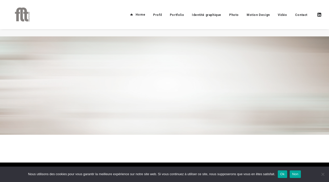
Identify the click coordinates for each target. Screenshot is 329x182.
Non (295, 174)
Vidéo (282, 18)
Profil (157, 18)
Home (140, 18)
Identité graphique (206, 18)
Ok (282, 174)
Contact (301, 18)
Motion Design (258, 18)
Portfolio (177, 18)
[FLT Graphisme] (19, 18)
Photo (234, 18)
